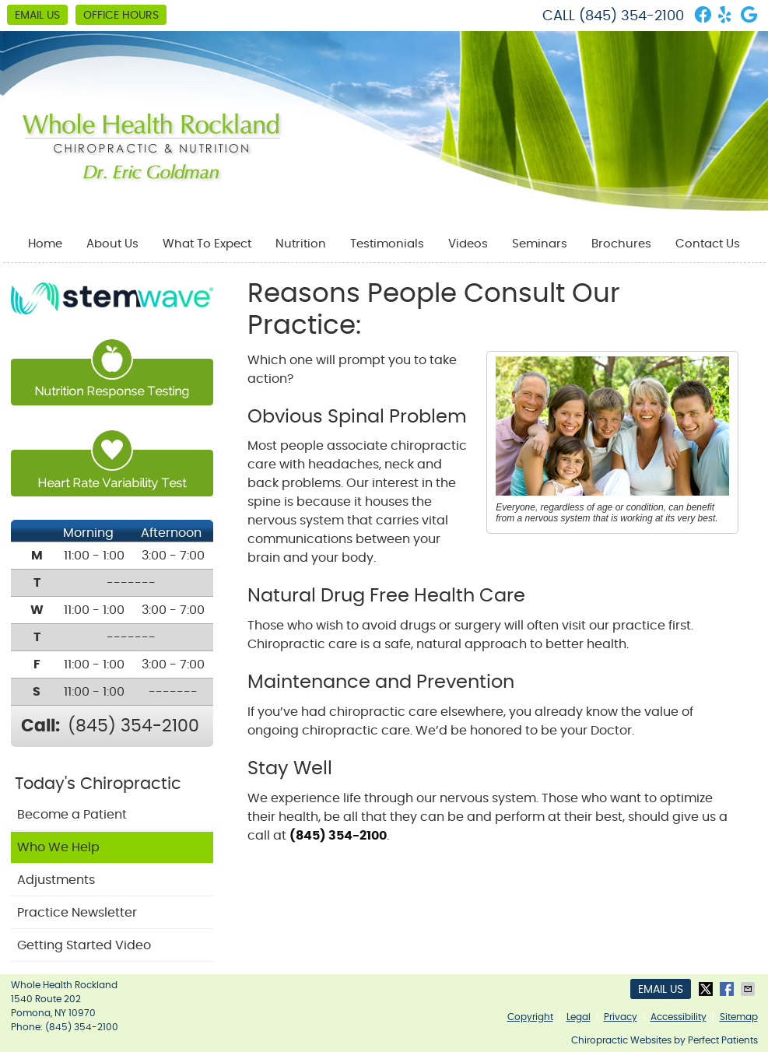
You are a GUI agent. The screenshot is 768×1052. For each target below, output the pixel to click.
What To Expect (207, 244)
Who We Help (58, 847)
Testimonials (387, 244)
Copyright (530, 1017)
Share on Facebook (728, 989)
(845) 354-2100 (631, 16)
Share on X (707, 989)
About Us (112, 244)
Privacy (620, 1017)
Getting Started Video (84, 945)
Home (45, 244)
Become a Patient (72, 814)
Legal (578, 1017)
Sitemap (739, 1017)
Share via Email (749, 989)
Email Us (37, 15)
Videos (468, 244)
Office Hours (121, 15)
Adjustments (56, 880)
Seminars (539, 244)
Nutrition (300, 244)
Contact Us (707, 244)
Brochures (621, 244)
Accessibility (679, 1017)
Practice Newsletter (77, 912)
